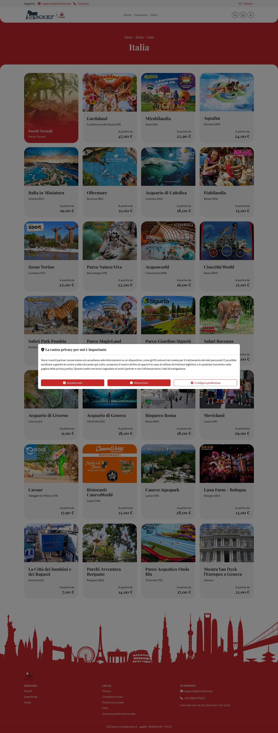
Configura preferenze (205, 383)
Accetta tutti (72, 383)
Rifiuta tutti (139, 383)
